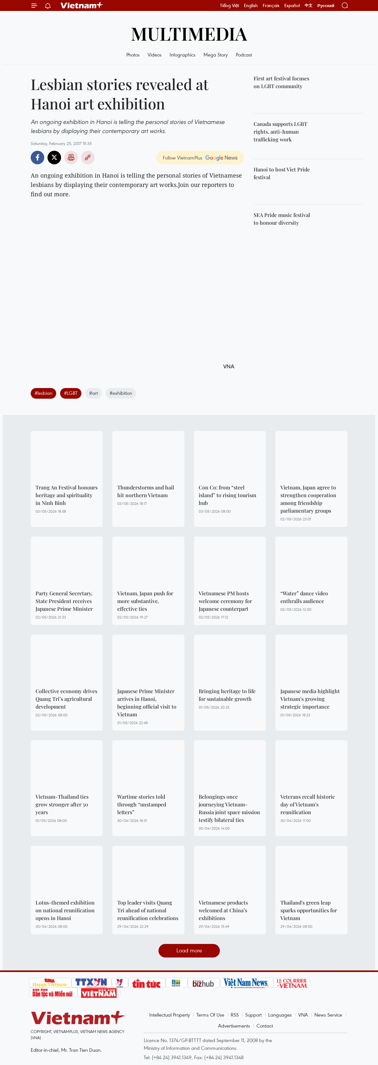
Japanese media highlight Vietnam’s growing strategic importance (310, 699)
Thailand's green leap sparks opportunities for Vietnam (308, 910)
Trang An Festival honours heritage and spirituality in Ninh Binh (67, 495)
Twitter (54, 157)
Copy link (88, 157)
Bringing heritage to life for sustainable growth (227, 695)
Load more (189, 950)
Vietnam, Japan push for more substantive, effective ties (145, 601)
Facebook (37, 157)
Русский (325, 5)
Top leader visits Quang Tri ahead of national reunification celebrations (147, 910)
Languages (280, 1014)
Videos (155, 54)
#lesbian (43, 393)
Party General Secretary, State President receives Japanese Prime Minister (64, 601)
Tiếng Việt (229, 5)
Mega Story (216, 54)
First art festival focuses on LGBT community (281, 82)
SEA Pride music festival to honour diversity (282, 218)
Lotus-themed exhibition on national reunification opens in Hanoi (65, 910)
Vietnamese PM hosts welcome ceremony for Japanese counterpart (225, 601)
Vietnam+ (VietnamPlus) (82, 5)
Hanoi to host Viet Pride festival (282, 173)
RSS (235, 1014)
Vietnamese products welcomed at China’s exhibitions (223, 910)
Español (292, 5)
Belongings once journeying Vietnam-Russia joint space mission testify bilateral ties (229, 808)
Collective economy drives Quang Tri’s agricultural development (66, 699)
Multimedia (189, 33)
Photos (133, 54)
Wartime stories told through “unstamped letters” (141, 804)
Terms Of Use (210, 1014)
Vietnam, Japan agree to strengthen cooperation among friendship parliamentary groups (308, 499)
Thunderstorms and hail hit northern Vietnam (145, 491)
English (251, 5)
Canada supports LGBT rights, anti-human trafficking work (280, 131)
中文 (308, 5)
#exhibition (121, 393)
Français (271, 5)
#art (93, 393)
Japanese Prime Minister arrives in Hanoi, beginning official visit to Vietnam (146, 703)
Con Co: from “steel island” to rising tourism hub (227, 495)
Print (71, 157)
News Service (328, 1014)
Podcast (244, 54)
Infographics (182, 54)
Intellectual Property (169, 1014)
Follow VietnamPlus (182, 157)
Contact (265, 1025)
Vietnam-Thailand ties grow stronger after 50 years (62, 804)
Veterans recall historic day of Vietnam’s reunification (307, 804)
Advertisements (234, 1025)
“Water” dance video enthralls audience (304, 597)
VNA (303, 1014)
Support (253, 1014)
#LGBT (71, 393)
